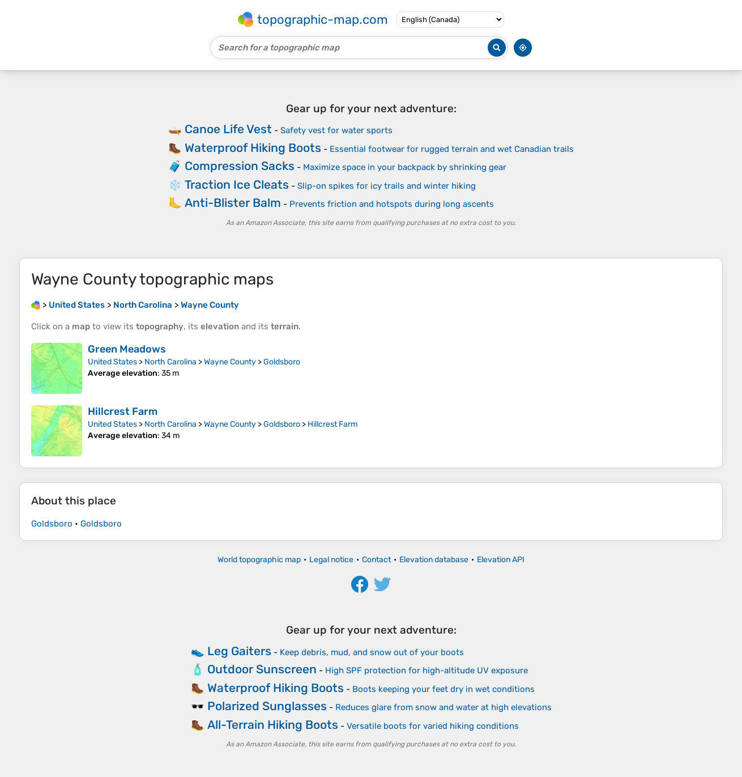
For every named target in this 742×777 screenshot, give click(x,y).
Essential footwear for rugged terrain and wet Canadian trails (452, 149)
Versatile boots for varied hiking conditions (433, 726)
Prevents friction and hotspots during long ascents (391, 204)
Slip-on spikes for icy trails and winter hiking (386, 186)
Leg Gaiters (239, 651)
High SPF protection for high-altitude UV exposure (426, 670)
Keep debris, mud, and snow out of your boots (372, 652)
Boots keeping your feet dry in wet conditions (443, 689)
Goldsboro (281, 362)
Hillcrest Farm (122, 411)
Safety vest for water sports (336, 130)
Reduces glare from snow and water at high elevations (443, 707)
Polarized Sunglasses (267, 706)
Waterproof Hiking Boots (253, 148)
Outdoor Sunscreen (262, 669)
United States (112, 362)
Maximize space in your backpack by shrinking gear (404, 167)
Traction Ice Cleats (237, 184)
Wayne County (230, 362)
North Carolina (170, 362)
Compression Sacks (240, 166)
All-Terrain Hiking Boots (272, 724)
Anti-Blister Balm (233, 203)
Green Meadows (127, 349)
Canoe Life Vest (228, 129)
